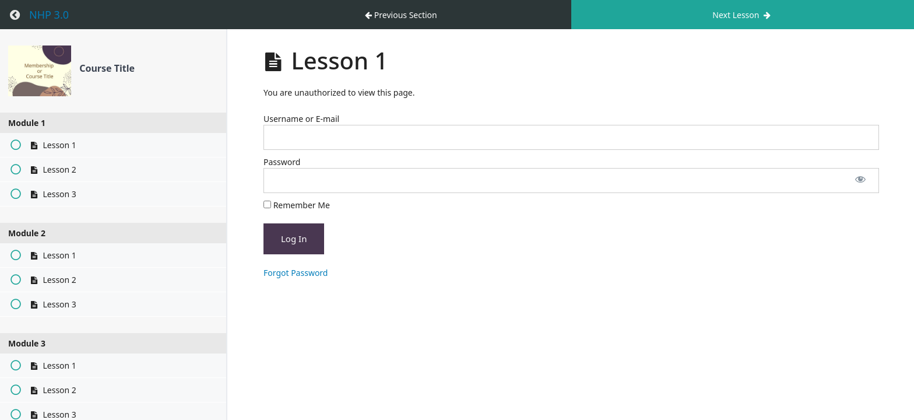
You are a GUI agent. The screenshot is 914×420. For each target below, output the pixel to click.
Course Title (107, 68)
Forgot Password (295, 272)
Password (281, 161)
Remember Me (296, 205)
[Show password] (860, 180)
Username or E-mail (301, 118)
